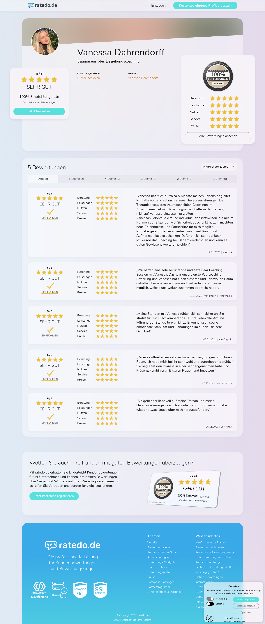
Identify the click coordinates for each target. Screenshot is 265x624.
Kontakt (200, 600)
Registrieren (203, 605)
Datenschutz (129, 618)
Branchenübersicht (159, 566)
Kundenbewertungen (208, 562)
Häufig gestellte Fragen (210, 542)
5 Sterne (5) (76, 179)
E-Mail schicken (88, 78)
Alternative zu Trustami (210, 590)
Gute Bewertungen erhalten (213, 557)
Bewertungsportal (159, 571)
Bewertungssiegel (159, 547)
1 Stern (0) (220, 179)
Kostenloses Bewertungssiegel (215, 552)
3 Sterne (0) (148, 179)
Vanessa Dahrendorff (143, 78)
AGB (117, 618)
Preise (151, 576)
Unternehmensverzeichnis (164, 590)
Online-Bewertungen (209, 576)
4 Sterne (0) (112, 179)
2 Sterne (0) (184, 179)
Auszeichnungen (158, 557)
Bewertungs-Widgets (161, 562)
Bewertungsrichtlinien (209, 547)
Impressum (144, 618)
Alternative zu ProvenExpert (213, 586)
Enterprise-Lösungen (160, 581)
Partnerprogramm (158, 586)
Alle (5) (43, 179)
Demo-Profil (203, 595)
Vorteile (152, 542)
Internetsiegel (204, 581)
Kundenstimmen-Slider (162, 552)
